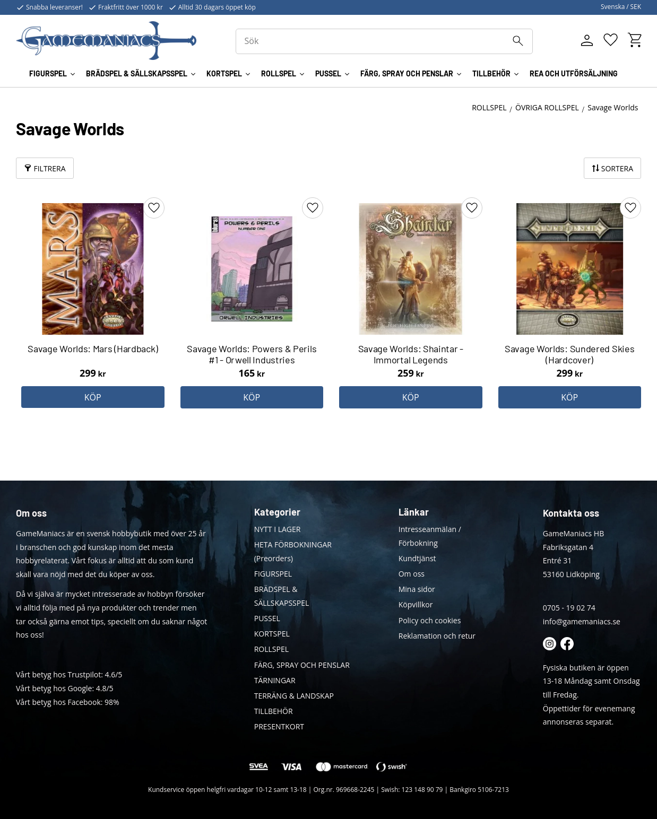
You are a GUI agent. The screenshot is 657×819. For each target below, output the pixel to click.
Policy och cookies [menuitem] (430, 620)
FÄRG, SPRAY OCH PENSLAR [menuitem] (406, 73)
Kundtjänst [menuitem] (417, 558)
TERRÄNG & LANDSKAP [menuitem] (294, 696)
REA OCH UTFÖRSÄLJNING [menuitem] (574, 73)
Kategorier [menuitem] (277, 512)
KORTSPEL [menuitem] (224, 73)
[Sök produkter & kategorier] (384, 41)
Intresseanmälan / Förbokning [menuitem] (430, 536)
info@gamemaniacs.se (581, 621)
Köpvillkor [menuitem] (416, 604)
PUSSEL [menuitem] (328, 73)
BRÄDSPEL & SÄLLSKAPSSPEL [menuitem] (136, 73)
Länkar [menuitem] (414, 512)
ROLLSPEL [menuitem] (278, 73)
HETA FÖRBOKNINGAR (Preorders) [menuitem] (293, 551)
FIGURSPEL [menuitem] (48, 73)
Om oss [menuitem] (412, 574)
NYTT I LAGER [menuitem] (277, 529)
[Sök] (517, 40)
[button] (610, 40)
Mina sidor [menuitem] (417, 589)
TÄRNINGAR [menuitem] (275, 680)
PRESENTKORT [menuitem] (279, 726)
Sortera (617, 168)
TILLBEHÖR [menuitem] (491, 73)
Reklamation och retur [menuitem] (437, 636)
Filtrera (49, 168)
